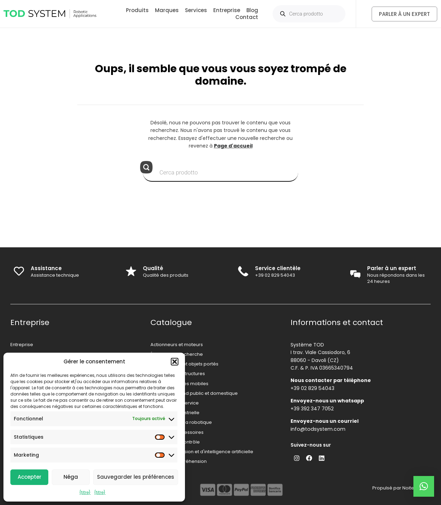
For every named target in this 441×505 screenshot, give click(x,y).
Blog (252, 10)
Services (196, 10)
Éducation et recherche (176, 354)
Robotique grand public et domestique (194, 393)
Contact (246, 17)
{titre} (85, 492)
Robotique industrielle (174, 412)
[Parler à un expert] (355, 274)
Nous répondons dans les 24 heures (396, 278)
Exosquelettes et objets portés (184, 364)
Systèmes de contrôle (175, 442)
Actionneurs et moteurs (176, 344)
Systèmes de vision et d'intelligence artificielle (201, 451)
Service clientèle (278, 268)
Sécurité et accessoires (177, 432)
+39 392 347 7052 (312, 408)
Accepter (29, 476)
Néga (70, 476)
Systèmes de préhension (178, 461)
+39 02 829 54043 (275, 275)
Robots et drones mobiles (179, 383)
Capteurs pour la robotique (181, 422)
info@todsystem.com (317, 428)
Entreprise (226, 10)
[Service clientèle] (243, 271)
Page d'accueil (233, 145)
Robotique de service (174, 403)
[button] (174, 361)
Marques (167, 10)
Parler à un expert (391, 268)
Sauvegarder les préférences (135, 476)
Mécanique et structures (177, 373)
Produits (137, 10)
